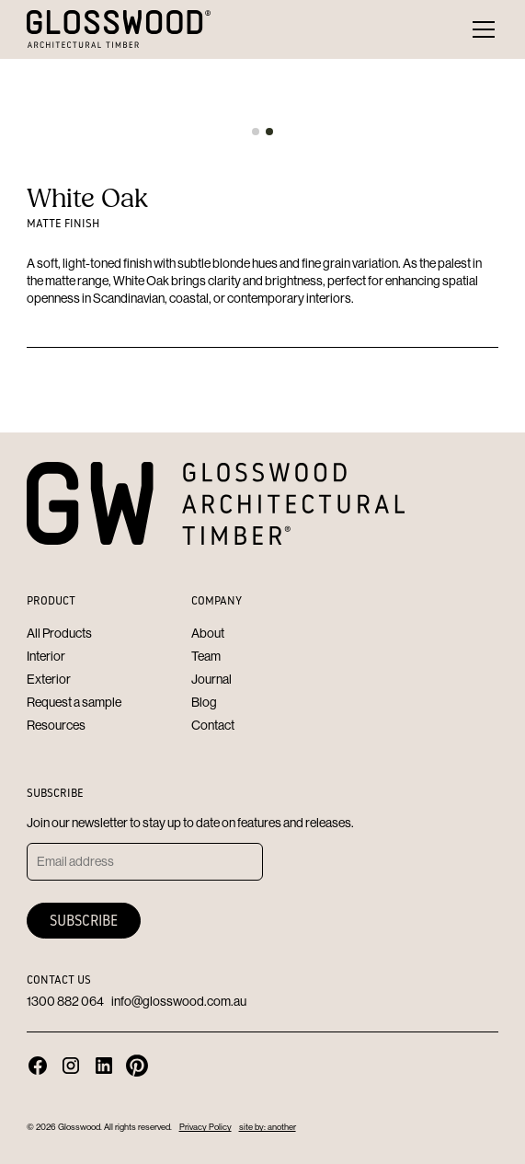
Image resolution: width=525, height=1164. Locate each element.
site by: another (267, 1127)
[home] (119, 29)
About (207, 633)
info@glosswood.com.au (178, 1001)
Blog (204, 702)
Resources (56, 725)
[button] (480, 29)
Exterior (49, 679)
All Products (59, 633)
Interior (46, 656)
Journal (211, 679)
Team (206, 656)
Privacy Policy (205, 1127)
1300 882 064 (65, 1001)
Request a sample (74, 702)
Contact (212, 725)
